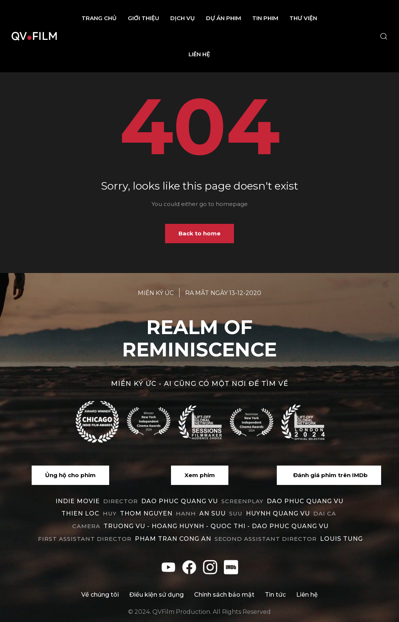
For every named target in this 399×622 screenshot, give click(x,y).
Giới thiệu (143, 18)
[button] (70, 475)
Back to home (199, 233)
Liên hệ (199, 54)
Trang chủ (99, 18)
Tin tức (275, 594)
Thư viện (303, 18)
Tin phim (265, 18)
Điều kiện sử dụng (156, 594)
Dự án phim (223, 18)
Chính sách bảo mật (224, 594)
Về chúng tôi (100, 594)
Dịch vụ (182, 18)
